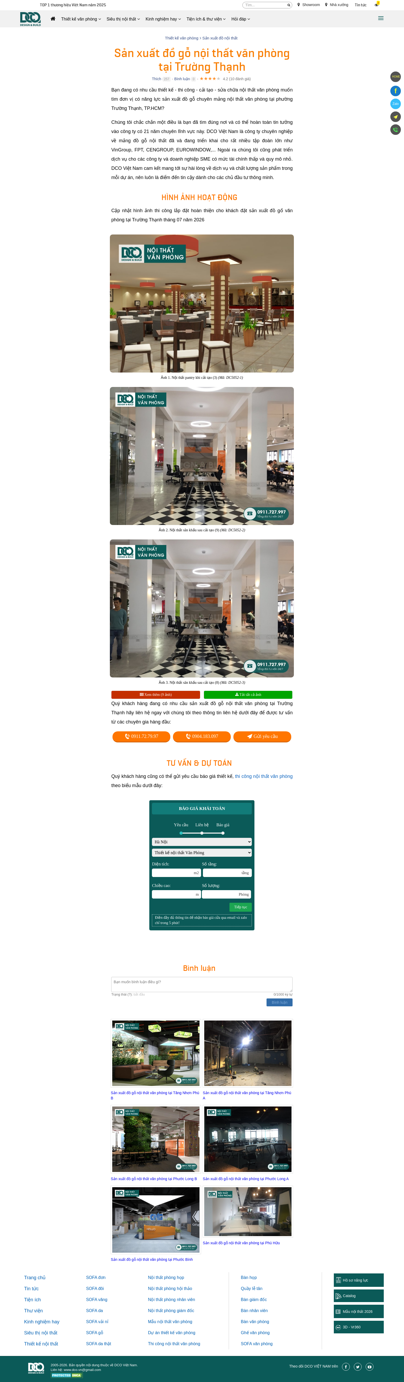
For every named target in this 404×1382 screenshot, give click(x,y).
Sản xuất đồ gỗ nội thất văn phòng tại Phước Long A (246, 1179)
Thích (156, 79)
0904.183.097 (202, 736)
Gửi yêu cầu (262, 736)
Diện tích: (176, 869)
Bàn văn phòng (255, 1321)
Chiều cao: (176, 891)
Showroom (309, 5)
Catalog (349, 1296)
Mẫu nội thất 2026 (358, 1311)
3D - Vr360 (352, 1327)
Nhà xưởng (336, 5)
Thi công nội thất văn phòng (174, 1344)
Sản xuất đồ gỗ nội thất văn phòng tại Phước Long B (154, 1179)
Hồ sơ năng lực (355, 1280)
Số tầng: (227, 869)
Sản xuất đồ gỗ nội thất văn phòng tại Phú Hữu (241, 1243)
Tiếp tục (240, 907)
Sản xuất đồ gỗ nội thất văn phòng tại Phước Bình (152, 1259)
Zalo (395, 104)
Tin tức (361, 5)
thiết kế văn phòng (178, 1332)
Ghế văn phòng (255, 1332)
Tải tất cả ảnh (248, 695)
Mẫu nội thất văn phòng (170, 1321)
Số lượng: (226, 891)
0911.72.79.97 (141, 736)
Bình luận (182, 79)
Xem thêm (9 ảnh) (156, 695)
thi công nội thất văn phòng (264, 776)
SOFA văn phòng (257, 1344)
